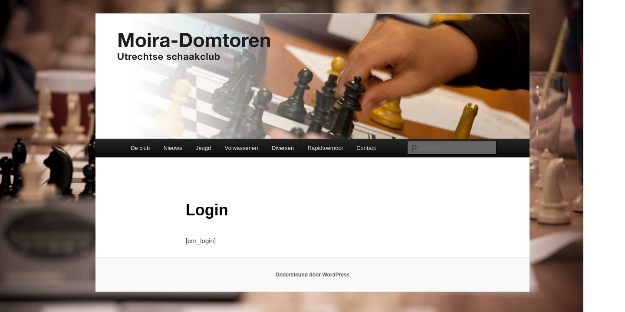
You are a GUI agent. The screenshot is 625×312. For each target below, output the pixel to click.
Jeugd (203, 148)
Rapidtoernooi (325, 148)
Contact (366, 148)
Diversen (283, 148)
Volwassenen (241, 148)
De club (140, 148)
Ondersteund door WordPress (312, 275)
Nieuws (173, 148)
